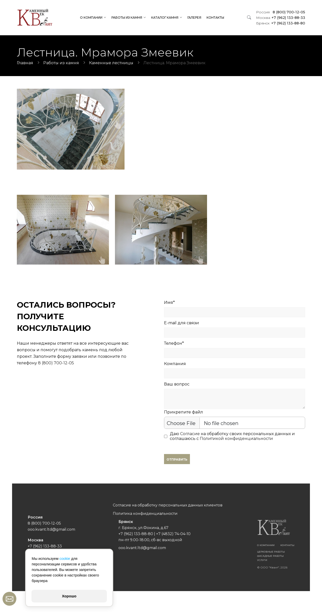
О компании (91, 17)
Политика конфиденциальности (150, 521)
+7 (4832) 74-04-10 (169, 534)
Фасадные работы (235, 550)
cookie (64, 559)
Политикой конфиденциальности (236, 438)
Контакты (215, 17)
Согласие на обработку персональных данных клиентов (165, 515)
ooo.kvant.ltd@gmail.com (87, 531)
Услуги (229, 553)
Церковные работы (235, 547)
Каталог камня (164, 17)
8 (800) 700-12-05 (280, 12)
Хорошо (69, 596)
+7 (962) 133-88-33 (280, 17)
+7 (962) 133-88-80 (280, 23)
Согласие (190, 433)
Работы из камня (126, 17)
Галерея (194, 17)
